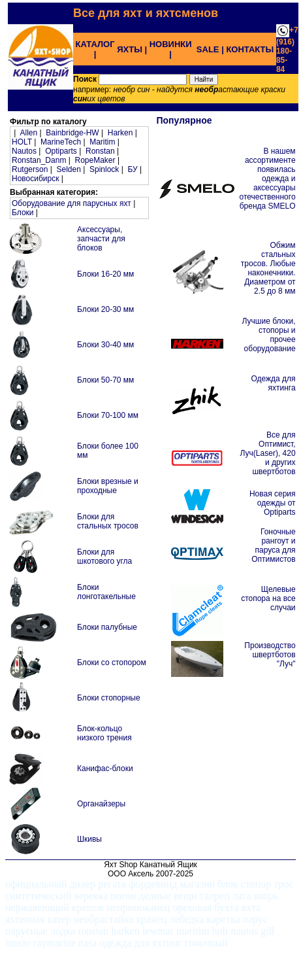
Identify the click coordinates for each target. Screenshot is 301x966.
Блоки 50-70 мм (105, 380)
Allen (28, 132)
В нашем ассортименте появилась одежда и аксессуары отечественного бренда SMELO (267, 179)
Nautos (24, 151)
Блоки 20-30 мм (105, 309)
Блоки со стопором (111, 662)
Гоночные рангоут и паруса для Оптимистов (273, 545)
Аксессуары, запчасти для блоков (101, 238)
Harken (120, 132)
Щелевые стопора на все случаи (268, 598)
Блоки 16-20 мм (105, 274)
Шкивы (89, 839)
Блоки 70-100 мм (107, 415)
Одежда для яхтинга (273, 383)
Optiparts (61, 151)
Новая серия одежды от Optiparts (272, 503)
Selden (69, 169)
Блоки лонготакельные (106, 592)
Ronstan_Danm (39, 160)
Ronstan (100, 151)
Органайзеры (101, 803)
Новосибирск (35, 178)
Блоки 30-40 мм (105, 344)
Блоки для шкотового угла (104, 556)
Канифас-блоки (105, 768)
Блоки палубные (107, 627)
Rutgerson (30, 169)
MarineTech (60, 142)
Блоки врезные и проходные (107, 486)
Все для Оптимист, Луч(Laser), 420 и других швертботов (268, 453)
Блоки (23, 212)
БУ (132, 169)
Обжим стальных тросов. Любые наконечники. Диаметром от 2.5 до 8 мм (268, 268)
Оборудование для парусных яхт (71, 203)
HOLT (22, 142)
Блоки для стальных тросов (107, 521)
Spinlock (104, 169)
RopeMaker (95, 160)
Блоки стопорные (108, 697)
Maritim (102, 142)
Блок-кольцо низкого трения (104, 733)
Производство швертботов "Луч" (269, 654)
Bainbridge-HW (72, 132)
